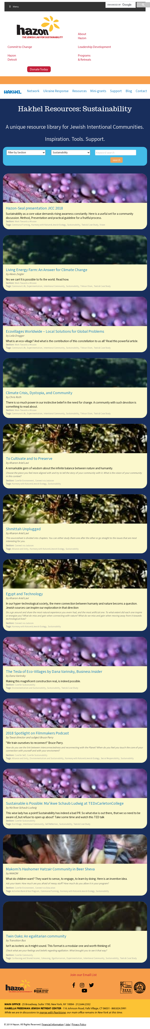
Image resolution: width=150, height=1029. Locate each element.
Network (33, 91)
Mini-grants (98, 91)
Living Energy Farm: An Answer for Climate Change (46, 269)
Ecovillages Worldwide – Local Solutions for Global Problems (55, 331)
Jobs (67, 1024)
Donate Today (39, 69)
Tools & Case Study (89, 224)
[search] (120, 5)
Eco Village (16, 823)
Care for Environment (24, 480)
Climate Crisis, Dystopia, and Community (39, 392)
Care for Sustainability (25, 684)
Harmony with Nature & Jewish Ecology (48, 224)
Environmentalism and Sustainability (29, 687)
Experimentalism (34, 286)
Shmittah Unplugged (23, 528)
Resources (79, 91)
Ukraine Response (56, 91)
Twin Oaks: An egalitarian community (36, 936)
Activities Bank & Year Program (25, 891)
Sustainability (73, 224)
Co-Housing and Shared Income (26, 958)
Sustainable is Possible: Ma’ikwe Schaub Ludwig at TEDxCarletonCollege (65, 803)
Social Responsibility (110, 758)
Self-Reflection (51, 823)
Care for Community (24, 955)
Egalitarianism (58, 958)
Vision (102, 224)
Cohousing (45, 958)
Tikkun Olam (86, 286)
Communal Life (19, 286)
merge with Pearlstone (52, 1012)
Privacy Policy (79, 1024)
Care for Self (20, 755)
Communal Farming (21, 224)
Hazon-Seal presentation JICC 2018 (34, 208)
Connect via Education (45, 887)
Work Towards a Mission (26, 221)
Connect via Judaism (44, 480)
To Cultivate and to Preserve (29, 458)
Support (116, 91)
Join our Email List (83, 974)
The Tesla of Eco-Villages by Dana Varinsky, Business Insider (54, 671)
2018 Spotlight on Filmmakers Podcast (37, 733)
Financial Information (53, 1024)
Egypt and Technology (24, 593)
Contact (141, 91)
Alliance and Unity (20, 548)
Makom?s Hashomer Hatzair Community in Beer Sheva (50, 869)
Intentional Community (54, 286)
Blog (129, 91)
